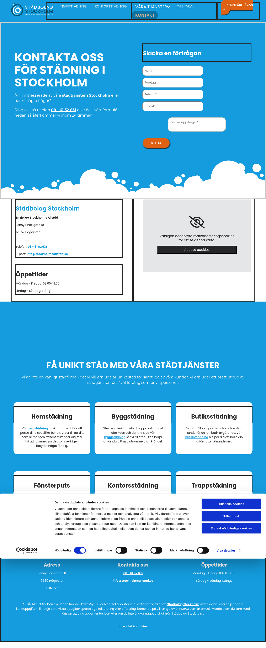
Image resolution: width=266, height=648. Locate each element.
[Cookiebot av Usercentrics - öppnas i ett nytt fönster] (27, 640)
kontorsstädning (122, 504)
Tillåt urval (231, 605)
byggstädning (115, 435)
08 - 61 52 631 (63, 108)
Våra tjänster (148, 6)
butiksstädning (196, 435)
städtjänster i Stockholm (86, 93)
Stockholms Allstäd (44, 215)
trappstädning (226, 499)
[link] (197, 220)
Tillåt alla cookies (231, 593)
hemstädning (37, 426)
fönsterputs (55, 504)
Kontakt (200, 6)
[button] (111, 6)
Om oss (178, 6)
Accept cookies (197, 247)
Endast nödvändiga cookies (231, 617)
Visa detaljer (226, 640)
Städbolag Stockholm (48, 206)
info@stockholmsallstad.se (47, 252)
